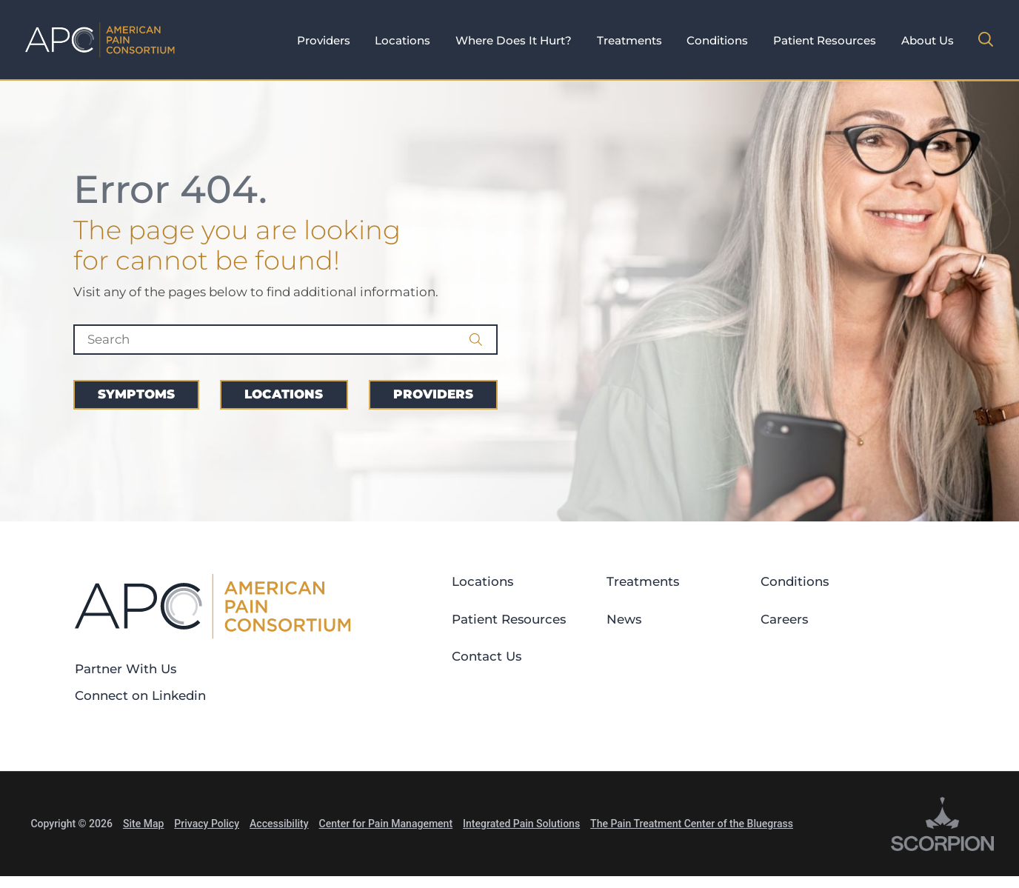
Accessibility (279, 823)
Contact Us (486, 656)
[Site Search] (985, 39)
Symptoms (136, 394)
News (624, 619)
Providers (323, 40)
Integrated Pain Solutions (521, 823)
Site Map (143, 823)
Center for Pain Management (386, 823)
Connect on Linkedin (140, 695)
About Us (927, 40)
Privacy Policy (206, 823)
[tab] (323, 41)
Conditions (717, 40)
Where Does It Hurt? (513, 40)
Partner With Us (125, 668)
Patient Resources (824, 40)
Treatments (629, 40)
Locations (402, 40)
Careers (784, 619)
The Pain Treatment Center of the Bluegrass (691, 823)
